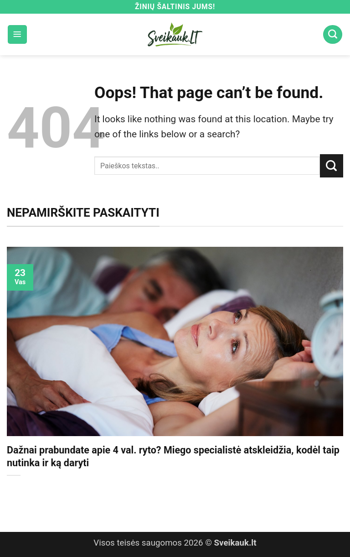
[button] (17, 34)
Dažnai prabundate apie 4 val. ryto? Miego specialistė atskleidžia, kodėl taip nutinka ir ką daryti (173, 456)
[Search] (332, 34)
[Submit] (331, 165)
